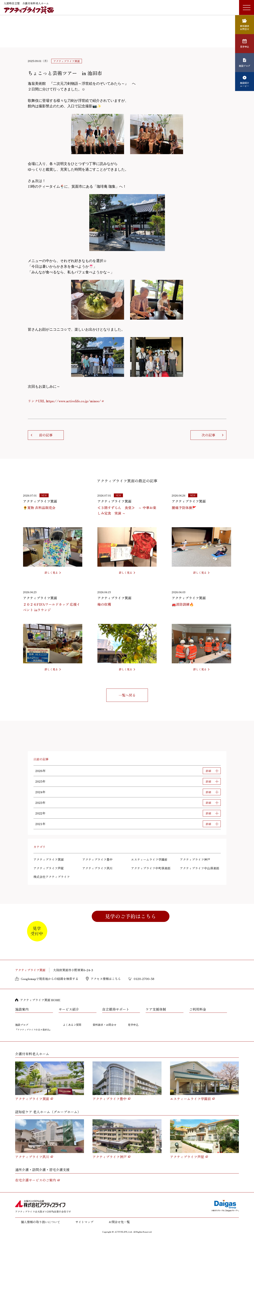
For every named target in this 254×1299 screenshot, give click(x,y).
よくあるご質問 (72, 1084)
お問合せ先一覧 (119, 1281)
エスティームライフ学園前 (149, 859)
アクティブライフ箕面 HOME (40, 1059)
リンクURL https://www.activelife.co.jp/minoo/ (64, 400)
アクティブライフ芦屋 (48, 868)
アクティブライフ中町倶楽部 (150, 868)
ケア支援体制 (156, 1069)
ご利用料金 (197, 1069)
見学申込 (133, 1084)
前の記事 (46, 434)
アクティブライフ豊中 (97, 859)
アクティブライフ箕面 (48, 859)
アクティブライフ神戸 (195, 859)
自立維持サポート (115, 1069)
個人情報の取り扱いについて (40, 1281)
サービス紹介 (69, 1069)
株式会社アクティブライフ (51, 876)
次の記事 (208, 434)
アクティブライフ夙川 (97, 868)
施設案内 (22, 1069)
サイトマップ (84, 1281)
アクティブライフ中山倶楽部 (199, 868)
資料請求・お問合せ (105, 1084)
